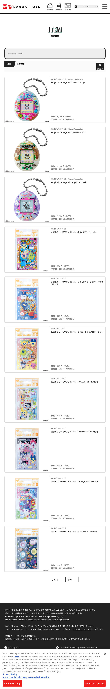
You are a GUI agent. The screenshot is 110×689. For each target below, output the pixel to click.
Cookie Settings (12, 683)
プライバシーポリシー (82, 629)
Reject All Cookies (94, 683)
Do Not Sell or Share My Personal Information (78, 647)
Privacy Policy (10, 674)
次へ (70, 579)
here (17, 656)
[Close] (105, 653)
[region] (55, 669)
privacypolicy (13, 647)
